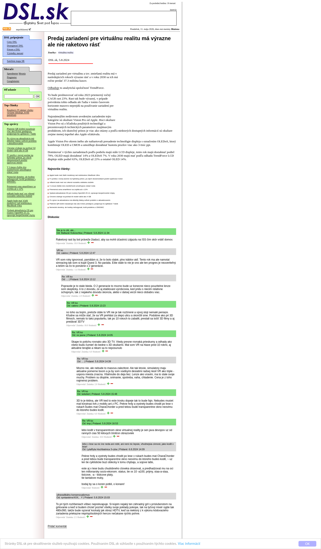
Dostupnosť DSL (15, 45)
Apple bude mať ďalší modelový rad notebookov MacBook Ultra (19, 203)
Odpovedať (60, 243)
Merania (22, 74)
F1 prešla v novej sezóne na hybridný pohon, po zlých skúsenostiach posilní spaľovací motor (20, 159)
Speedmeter (12, 73)
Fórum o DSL (13, 49)
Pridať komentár (57, 526)
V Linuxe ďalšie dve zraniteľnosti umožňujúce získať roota (19, 169)
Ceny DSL (12, 42)
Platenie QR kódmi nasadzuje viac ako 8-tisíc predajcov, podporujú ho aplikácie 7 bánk (21, 131)
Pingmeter (12, 77)
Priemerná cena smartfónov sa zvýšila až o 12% (21, 187)
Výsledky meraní (15, 53)
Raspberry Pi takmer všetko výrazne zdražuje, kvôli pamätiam (20, 112)
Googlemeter (13, 81)
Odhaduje (53, 87)
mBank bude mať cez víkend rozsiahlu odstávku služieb (20, 194)
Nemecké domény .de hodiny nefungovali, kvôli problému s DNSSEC (21, 179)
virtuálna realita (65, 52)
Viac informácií (192, 543)
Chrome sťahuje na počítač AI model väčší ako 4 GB (21, 149)
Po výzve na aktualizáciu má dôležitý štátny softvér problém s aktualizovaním (22, 141)
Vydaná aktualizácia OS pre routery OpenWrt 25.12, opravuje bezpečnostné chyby (21, 212)
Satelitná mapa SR (16, 61)
